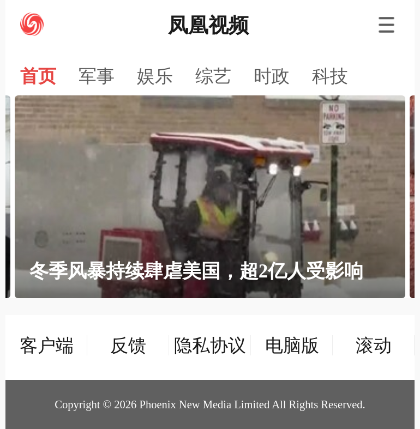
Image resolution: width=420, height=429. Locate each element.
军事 (97, 76)
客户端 (47, 345)
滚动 (374, 345)
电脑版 (292, 345)
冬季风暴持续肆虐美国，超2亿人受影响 (196, 271)
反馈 (128, 345)
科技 (330, 76)
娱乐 (155, 76)
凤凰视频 (208, 25)
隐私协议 (210, 345)
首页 (38, 76)
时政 (272, 76)
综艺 (213, 76)
